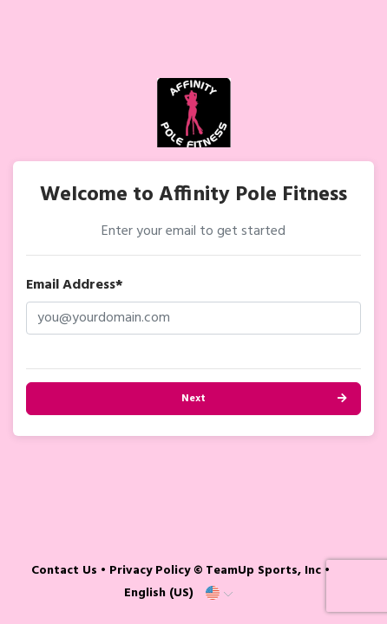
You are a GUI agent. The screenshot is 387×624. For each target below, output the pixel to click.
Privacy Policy (149, 571)
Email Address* (74, 285)
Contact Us (64, 571)
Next (193, 398)
